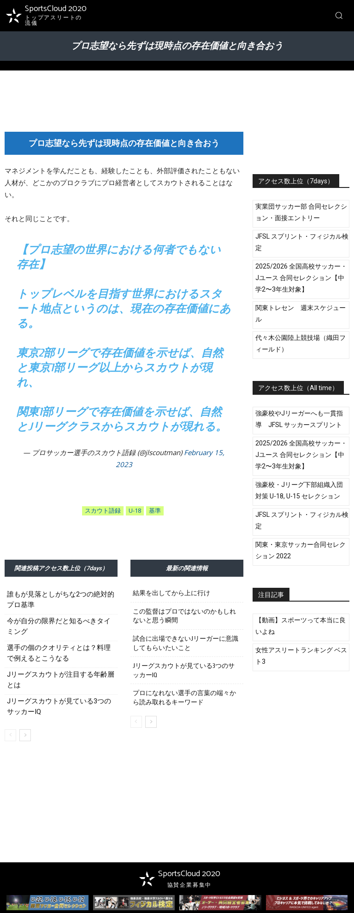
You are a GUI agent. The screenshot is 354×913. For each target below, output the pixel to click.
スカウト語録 (103, 510)
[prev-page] (10, 735)
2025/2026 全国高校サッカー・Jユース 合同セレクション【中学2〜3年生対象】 (301, 278)
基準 (155, 510)
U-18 (135, 510)
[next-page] (25, 735)
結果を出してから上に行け (171, 593)
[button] (338, 15)
